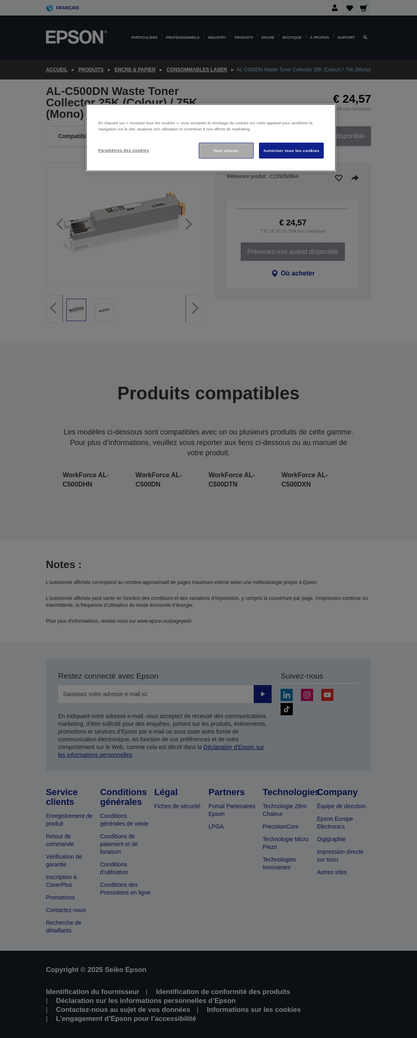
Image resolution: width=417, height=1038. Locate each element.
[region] (211, 138)
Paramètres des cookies (123, 150)
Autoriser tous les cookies (291, 150)
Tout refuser (226, 150)
